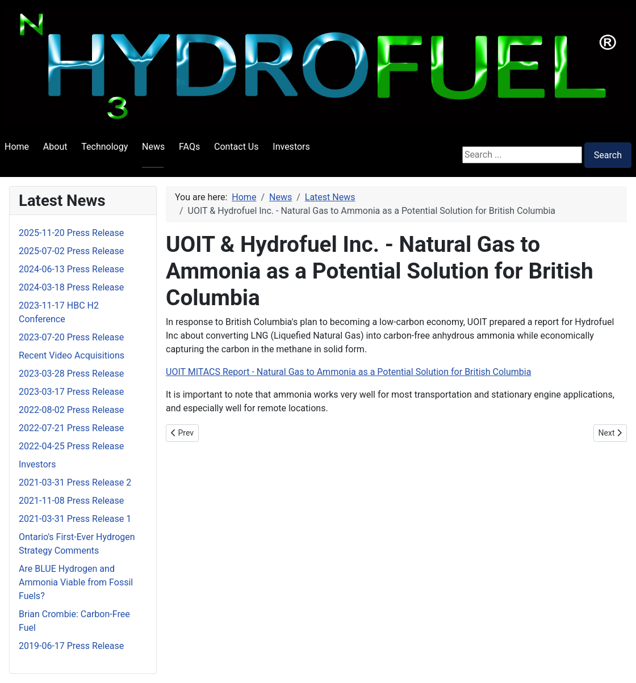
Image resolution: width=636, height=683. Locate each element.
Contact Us (236, 146)
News (153, 146)
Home (17, 146)
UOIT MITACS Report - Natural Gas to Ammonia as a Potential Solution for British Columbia (348, 371)
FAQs (189, 146)
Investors (291, 146)
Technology (104, 146)
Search (608, 155)
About (55, 146)
